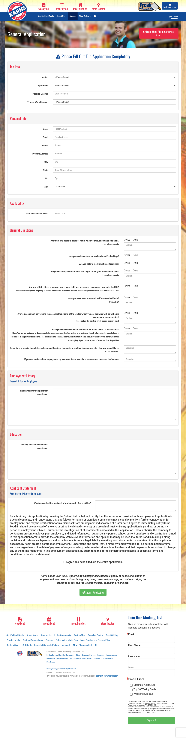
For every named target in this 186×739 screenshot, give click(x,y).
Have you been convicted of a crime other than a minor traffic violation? (64, 334)
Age (46, 186)
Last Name (134, 656)
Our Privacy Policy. (149, 712)
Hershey (93, 655)
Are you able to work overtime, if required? (99, 264)
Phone (45, 145)
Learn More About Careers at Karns (158, 33)
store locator (98, 7)
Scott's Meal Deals (46, 16)
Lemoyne (101, 655)
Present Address (40, 154)
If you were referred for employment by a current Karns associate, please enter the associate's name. (71, 359)
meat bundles (80, 7)
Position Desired (40, 94)
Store (131, 667)
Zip (46, 178)
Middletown (50, 659)
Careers (72, 16)
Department (42, 85)
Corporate (96, 659)
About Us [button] (61, 16)
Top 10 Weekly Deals (145, 689)
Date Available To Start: (37, 213)
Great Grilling (112, 635)
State (45, 170)
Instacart (66, 645)
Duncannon (70, 655)
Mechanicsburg (111, 655)
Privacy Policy (51, 669)
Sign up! (151, 720)
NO (136, 240)
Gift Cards (27, 645)
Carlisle (62, 655)
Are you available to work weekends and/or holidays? (94, 256)
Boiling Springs (52, 655)
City (46, 162)
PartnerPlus (79, 635)
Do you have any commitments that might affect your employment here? (85, 273)
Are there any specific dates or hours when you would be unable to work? (85, 242)
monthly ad (62, 7)
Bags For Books (95, 635)
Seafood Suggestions (33, 640)
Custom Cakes (13, 645)
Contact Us (46, 635)
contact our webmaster (106, 676)
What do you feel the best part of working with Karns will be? (62, 503)
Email (45, 137)
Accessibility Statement (67, 669)
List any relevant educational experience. (34, 446)
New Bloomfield (62, 659)
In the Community (62, 635)
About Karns (32, 635)
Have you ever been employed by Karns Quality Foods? (93, 300)
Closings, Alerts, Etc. (145, 685)
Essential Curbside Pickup (46, 645)
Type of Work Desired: (37, 102)
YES (128, 240)
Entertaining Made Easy (67, 640)
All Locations (87, 659)
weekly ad (43, 7)
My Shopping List (82, 645)
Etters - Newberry (82, 655)
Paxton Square (75, 659)
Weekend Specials (143, 694)
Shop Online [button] (85, 16)
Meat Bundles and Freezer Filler (95, 640)
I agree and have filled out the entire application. (94, 562)
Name (45, 129)
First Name (134, 645)
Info (169, 6)
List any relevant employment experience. (34, 392)
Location (44, 77)
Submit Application (93, 592)
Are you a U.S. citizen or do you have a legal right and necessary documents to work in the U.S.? (67, 289)
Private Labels (13, 640)
